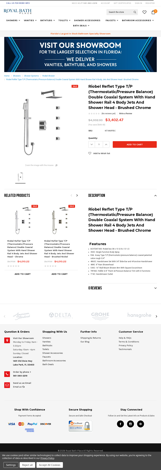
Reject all (27, 465)
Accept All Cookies (49, 465)
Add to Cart (23, 274)
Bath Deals (80, 25)
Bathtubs (46, 20)
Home (6, 76)
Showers (12, 20)
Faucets (111, 20)
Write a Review (125, 113)
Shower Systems (31, 76)
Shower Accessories (87, 20)
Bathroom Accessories (136, 20)
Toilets (63, 20)
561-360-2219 (20, 375)
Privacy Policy (47, 458)
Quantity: (93, 138)
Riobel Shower (48, 76)
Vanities (29, 20)
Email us (18, 386)
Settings (11, 465)
